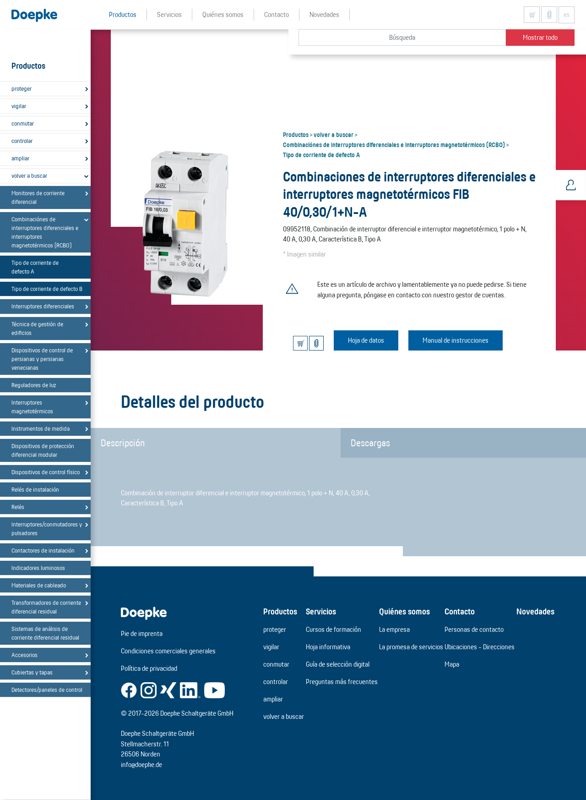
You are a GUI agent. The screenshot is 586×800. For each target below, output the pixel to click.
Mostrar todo (540, 37)
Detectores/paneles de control (46, 689)
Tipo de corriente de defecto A (35, 267)
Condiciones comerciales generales (168, 651)
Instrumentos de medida (40, 428)
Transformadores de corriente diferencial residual (46, 607)
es (567, 15)
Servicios (321, 611)
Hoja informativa (328, 646)
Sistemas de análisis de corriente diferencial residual (45, 633)
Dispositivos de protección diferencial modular (42, 450)
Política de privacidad (149, 668)
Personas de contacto (474, 629)
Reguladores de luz (33, 385)
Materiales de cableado (38, 585)
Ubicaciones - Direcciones (480, 646)
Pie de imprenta (142, 633)
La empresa (394, 629)
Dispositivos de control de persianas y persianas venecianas (42, 358)
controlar (22, 140)
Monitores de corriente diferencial (38, 197)
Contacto (460, 611)
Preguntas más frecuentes (342, 681)
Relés (17, 506)
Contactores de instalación (43, 550)
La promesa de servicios (411, 646)
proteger (21, 88)
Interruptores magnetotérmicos (32, 407)
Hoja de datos (366, 340)
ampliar (20, 158)
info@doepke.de (141, 764)
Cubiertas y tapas (32, 672)
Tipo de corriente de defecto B (46, 288)
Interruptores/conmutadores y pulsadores (46, 529)
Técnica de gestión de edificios (37, 328)
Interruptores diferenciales (42, 306)
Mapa (452, 664)
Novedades (535, 611)
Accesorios (24, 654)
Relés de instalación (35, 489)
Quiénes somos (404, 611)
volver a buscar (29, 175)
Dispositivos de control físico (45, 472)
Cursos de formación (333, 629)
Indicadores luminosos (38, 567)
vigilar (18, 106)
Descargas (370, 443)
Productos (296, 134)
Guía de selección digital (337, 664)
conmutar (22, 123)
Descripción (123, 443)
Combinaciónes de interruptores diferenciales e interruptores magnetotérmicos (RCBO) (44, 232)
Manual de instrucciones (455, 340)
